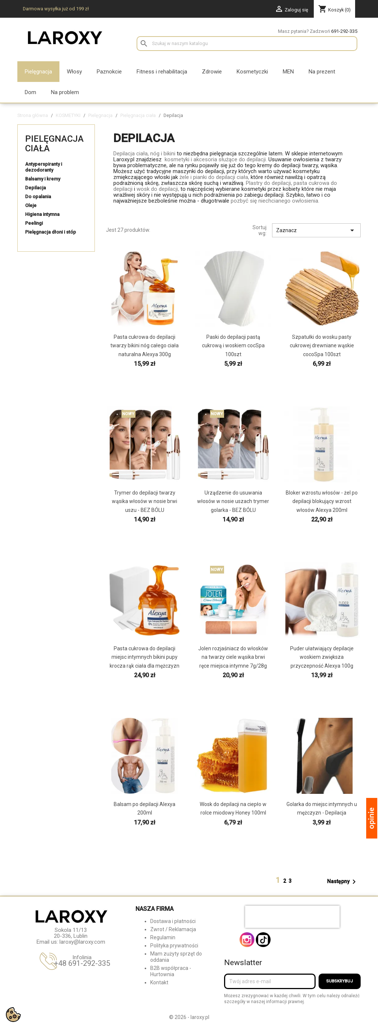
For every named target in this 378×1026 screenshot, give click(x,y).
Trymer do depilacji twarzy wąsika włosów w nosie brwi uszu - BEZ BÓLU (144, 501)
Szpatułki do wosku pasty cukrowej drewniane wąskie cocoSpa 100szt (322, 345)
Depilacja (35, 187)
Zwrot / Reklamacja (173, 929)
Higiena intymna (42, 214)
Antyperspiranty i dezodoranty (43, 167)
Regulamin (162, 937)
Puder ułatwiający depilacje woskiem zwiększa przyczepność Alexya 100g (322, 656)
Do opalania (38, 196)
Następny (342, 881)
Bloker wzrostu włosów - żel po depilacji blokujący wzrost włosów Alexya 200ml (322, 501)
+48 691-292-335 (82, 963)
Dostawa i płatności (173, 921)
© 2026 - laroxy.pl (189, 1017)
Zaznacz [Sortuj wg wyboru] (316, 230)
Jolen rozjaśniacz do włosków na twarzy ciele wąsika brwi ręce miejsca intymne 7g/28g (233, 656)
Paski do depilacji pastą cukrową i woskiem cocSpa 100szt (233, 345)
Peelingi (34, 223)
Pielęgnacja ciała (54, 144)
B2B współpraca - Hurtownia (170, 971)
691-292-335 (344, 31)
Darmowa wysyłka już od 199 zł (56, 8)
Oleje (31, 205)
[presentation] (292, 917)
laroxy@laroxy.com (82, 942)
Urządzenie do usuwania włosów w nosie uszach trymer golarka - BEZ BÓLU (233, 501)
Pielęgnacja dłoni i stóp (50, 232)
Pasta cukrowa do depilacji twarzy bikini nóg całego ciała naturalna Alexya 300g (144, 345)
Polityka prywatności (174, 945)
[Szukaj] (247, 43)
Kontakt (159, 982)
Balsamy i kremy (42, 179)
